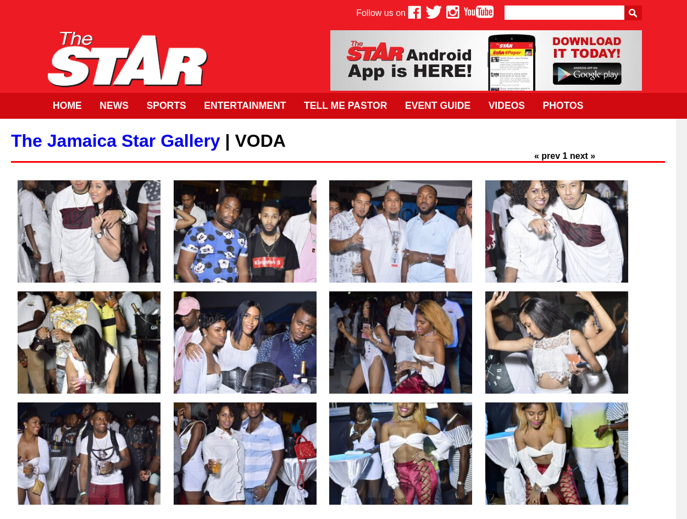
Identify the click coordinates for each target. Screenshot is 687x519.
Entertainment (245, 105)
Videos (507, 105)
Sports (166, 105)
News (114, 105)
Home (67, 105)
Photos (563, 105)
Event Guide (437, 105)
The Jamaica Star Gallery (115, 141)
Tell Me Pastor (345, 105)
